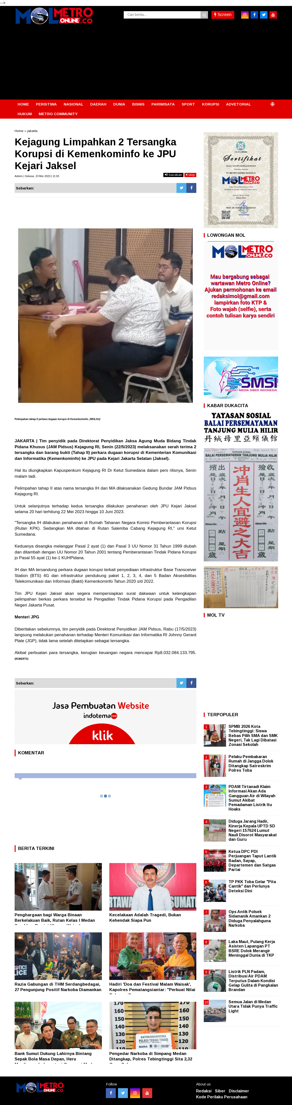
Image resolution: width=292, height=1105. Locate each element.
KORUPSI (210, 104)
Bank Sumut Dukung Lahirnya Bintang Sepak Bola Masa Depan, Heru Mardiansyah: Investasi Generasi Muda (55, 1059)
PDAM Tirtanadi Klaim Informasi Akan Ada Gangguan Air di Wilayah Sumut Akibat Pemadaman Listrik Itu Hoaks (252, 798)
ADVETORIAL (238, 104)
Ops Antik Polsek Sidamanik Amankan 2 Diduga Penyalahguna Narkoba (250, 918)
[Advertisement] (146, 62)
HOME (23, 104)
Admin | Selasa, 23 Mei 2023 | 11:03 (37, 176)
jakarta (32, 131)
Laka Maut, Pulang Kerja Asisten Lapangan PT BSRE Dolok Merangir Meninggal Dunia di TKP (252, 948)
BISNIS (138, 104)
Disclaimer (239, 1091)
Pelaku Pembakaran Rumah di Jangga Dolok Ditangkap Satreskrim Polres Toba (251, 763)
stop (190, 175)
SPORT (188, 104)
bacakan (173, 175)
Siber (220, 1091)
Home (19, 131)
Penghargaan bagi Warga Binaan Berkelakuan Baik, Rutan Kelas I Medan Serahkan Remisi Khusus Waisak (55, 920)
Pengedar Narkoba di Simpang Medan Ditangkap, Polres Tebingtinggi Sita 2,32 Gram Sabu (150, 1059)
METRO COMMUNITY (58, 114)
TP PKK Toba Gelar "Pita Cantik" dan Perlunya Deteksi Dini (252, 886)
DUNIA (119, 104)
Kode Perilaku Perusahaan (221, 1097)
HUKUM (25, 114)
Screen (223, 14)
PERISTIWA (46, 104)
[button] (272, 102)
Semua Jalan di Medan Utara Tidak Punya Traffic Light (253, 1006)
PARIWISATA (163, 104)
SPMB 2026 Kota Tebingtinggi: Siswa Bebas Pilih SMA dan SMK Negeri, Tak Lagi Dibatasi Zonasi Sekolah (253, 735)
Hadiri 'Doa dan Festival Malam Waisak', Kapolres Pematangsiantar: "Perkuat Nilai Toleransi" (152, 990)
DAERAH (98, 104)
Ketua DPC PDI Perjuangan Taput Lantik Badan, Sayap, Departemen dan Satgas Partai (252, 860)
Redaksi (203, 1091)
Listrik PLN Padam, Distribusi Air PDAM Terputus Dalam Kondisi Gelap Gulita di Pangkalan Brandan (253, 981)
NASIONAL (73, 104)
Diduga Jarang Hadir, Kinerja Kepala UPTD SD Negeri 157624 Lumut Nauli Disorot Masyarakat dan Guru (253, 830)
